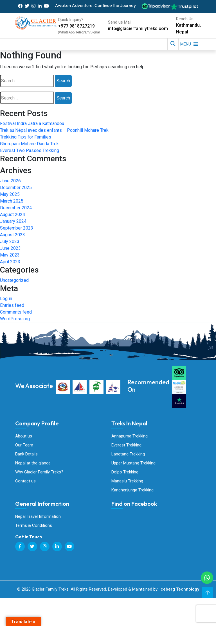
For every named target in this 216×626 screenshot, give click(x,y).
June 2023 (10, 248)
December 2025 (16, 187)
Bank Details (26, 454)
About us (23, 436)
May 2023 (10, 255)
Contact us (25, 481)
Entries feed (12, 305)
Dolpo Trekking (124, 472)
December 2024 (16, 207)
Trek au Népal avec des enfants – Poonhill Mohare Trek (54, 130)
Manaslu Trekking (127, 481)
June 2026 (10, 180)
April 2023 (10, 261)
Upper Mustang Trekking (133, 463)
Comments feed (16, 312)
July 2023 (9, 241)
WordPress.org (15, 318)
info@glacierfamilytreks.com (137, 28)
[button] (185, 44)
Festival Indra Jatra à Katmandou (32, 123)
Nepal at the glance (33, 463)
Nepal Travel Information (38, 517)
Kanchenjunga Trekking (132, 490)
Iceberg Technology (179, 590)
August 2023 (12, 234)
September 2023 (16, 228)
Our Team (24, 445)
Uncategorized (14, 280)
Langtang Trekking (128, 454)
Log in (6, 298)
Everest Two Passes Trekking (29, 150)
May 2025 (10, 194)
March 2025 (11, 201)
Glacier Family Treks (153, 542)
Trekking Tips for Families (25, 137)
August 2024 (12, 214)
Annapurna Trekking (129, 436)
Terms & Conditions (33, 526)
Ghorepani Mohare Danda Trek (29, 143)
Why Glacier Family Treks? (39, 472)
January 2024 (13, 221)
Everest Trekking (126, 445)
